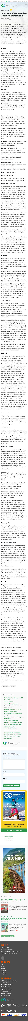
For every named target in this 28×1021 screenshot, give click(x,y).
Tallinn (3, 964)
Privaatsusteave (6, 993)
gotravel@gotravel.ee (6, 949)
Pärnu (3, 968)
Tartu (3, 966)
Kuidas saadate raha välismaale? (13, 730)
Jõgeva (4, 973)
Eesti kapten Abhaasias (10, 728)
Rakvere (4, 970)
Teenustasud (5, 988)
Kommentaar (7, 758)
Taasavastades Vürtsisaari (11, 703)
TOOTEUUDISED (8, 701)
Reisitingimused (6, 986)
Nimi (4, 771)
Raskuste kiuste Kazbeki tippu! (12, 709)
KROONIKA (7, 699)
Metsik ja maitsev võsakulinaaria (12, 734)
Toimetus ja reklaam (8, 838)
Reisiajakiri (10, 1)
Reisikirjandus (8, 738)
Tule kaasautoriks (8, 840)
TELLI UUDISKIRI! (6, 995)
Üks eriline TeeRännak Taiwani (12, 736)
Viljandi (4, 972)
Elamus (15, 1)
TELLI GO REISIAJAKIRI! (14, 830)
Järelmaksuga (5, 982)
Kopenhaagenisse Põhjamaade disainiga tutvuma (12, 725)
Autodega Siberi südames (11, 720)
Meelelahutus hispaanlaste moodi (13, 722)
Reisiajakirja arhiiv (8, 836)
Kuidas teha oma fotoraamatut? (12, 732)
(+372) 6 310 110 (5, 947)
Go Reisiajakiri (6, 10)
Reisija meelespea (7, 990)
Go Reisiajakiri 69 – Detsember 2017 (13, 697)
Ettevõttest (5, 991)
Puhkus (3, 1)
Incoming (25, 1)
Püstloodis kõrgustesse (10, 711)
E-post (5, 778)
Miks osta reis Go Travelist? (9, 981)
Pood (20, 1)
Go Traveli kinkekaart (7, 984)
